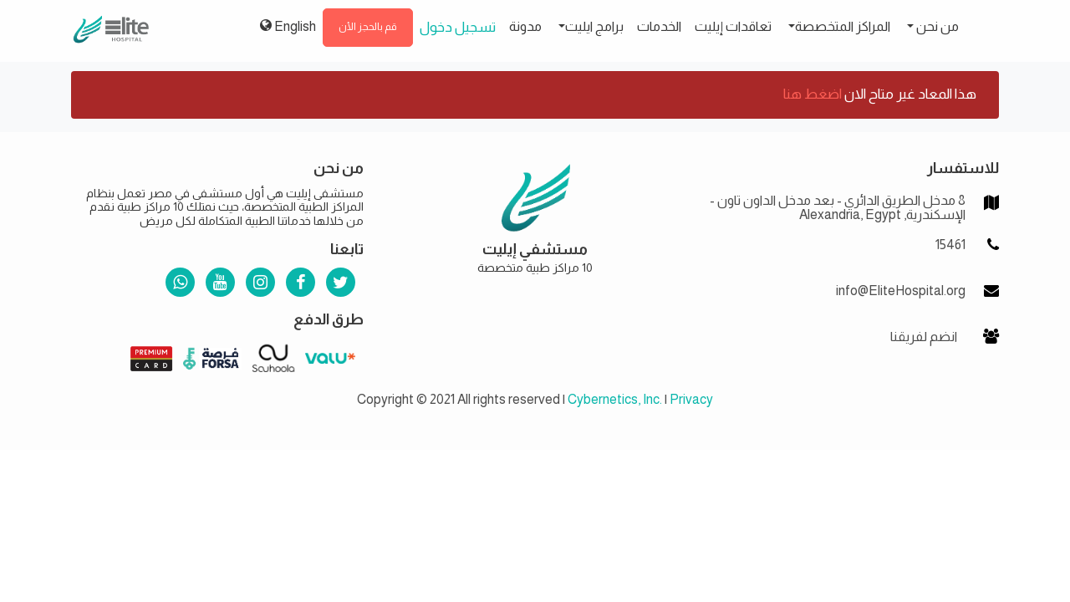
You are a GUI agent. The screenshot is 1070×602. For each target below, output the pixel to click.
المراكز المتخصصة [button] (842, 26)
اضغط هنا (812, 94)
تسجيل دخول (458, 27)
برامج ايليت (594, 26)
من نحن (936, 26)
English (288, 25)
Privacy (691, 399)
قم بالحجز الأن (368, 27)
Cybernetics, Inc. (615, 399)
